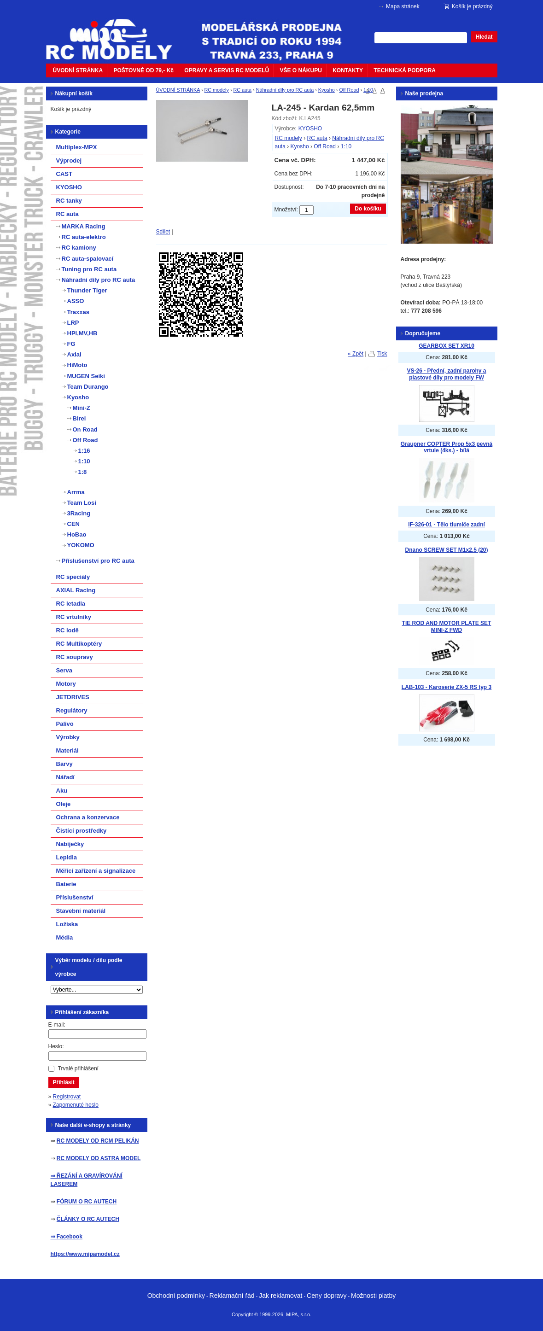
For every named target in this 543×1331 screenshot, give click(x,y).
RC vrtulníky (74, 616)
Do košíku (368, 208)
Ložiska (67, 924)
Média (64, 937)
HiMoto (77, 365)
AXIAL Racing (76, 590)
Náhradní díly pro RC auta (285, 90)
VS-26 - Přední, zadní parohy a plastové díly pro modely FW (446, 374)
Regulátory (72, 710)
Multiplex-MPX (76, 147)
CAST (64, 173)
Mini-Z (81, 407)
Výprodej (69, 160)
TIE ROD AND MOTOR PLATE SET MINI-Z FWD (446, 626)
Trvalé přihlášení (78, 1068)
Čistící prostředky (81, 830)
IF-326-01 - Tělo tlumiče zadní (446, 524)
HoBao (77, 534)
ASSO (75, 301)
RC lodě (67, 630)
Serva (64, 670)
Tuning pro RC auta (89, 269)
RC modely (216, 90)
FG (71, 343)
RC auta (243, 90)
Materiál (67, 750)
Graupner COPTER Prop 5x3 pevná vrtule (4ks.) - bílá (446, 447)
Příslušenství (74, 897)
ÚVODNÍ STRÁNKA (78, 70)
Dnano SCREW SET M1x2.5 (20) (446, 550)
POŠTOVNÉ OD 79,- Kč (144, 70)
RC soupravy (74, 657)
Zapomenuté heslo (76, 1105)
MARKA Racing (83, 226)
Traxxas (78, 312)
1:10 (368, 90)
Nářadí (65, 777)
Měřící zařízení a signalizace (96, 870)
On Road (85, 429)
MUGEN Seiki (86, 376)
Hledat (484, 37)
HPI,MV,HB (82, 333)
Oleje (63, 803)
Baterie (66, 884)
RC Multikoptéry (79, 643)
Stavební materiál (81, 910)
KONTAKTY (348, 70)
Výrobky (68, 737)
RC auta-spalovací (88, 258)
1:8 (82, 471)
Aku (62, 790)
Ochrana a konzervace (88, 817)
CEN (73, 523)
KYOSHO (310, 128)
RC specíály (73, 576)
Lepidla (66, 857)
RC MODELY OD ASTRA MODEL (98, 1158)
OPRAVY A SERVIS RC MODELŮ (226, 70)
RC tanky (69, 200)
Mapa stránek (403, 6)
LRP (73, 322)
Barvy (64, 763)
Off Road (349, 90)
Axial (74, 354)
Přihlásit (64, 1082)
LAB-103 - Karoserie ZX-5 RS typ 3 (446, 687)
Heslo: (56, 1046)
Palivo (65, 723)
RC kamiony (79, 247)
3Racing (79, 513)
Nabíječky (70, 844)
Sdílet (163, 231)
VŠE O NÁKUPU (301, 70)
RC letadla (71, 603)
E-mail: (56, 1025)
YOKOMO (80, 545)
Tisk (382, 353)
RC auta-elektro (84, 237)
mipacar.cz (115, 33)
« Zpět (355, 353)
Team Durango (88, 386)
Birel (79, 418)
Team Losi (81, 502)
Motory (66, 683)
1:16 (84, 450)
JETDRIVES (72, 697)
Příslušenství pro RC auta (98, 560)
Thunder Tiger (87, 290)
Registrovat (67, 1096)
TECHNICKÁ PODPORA (405, 70)
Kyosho (326, 90)
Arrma (76, 492)
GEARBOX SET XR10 (446, 346)
